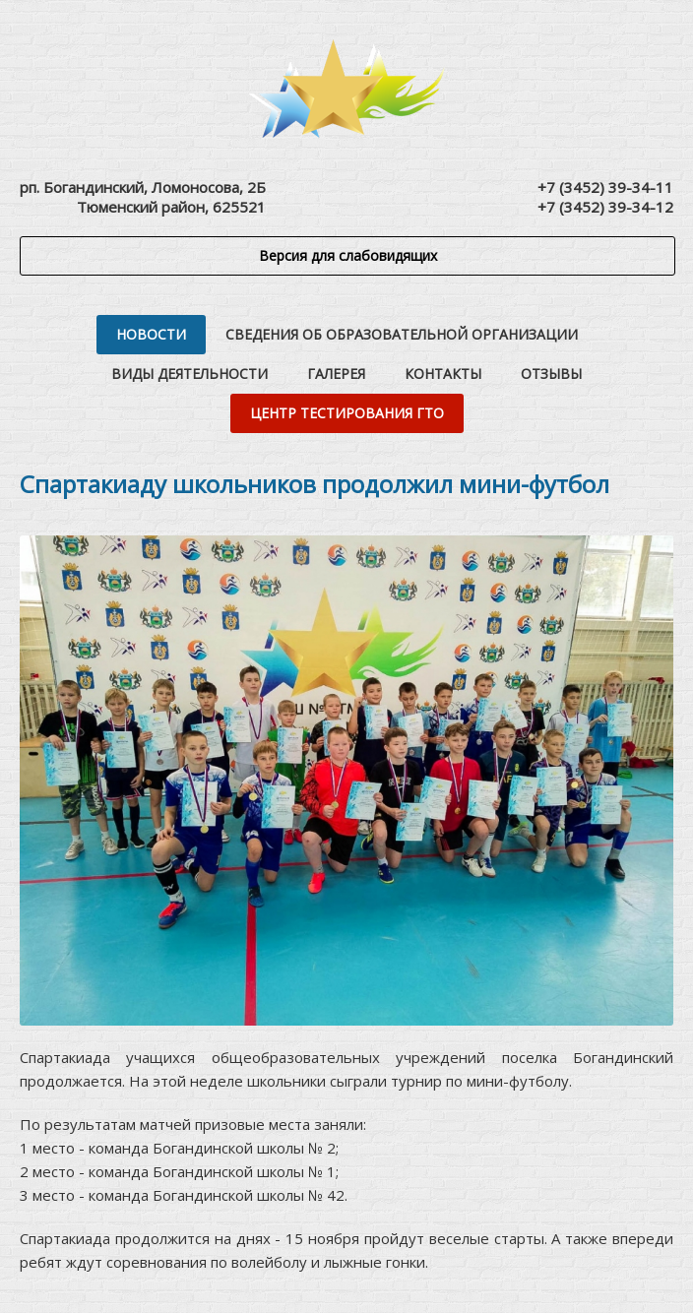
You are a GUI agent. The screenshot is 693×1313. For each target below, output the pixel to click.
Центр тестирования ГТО (347, 413)
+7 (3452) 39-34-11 (605, 187)
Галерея (336, 373)
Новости (151, 334)
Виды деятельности (189, 373)
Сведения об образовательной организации (401, 334)
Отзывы (551, 373)
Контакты (443, 373)
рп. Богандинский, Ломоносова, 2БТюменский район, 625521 (143, 197)
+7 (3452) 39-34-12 (605, 207)
